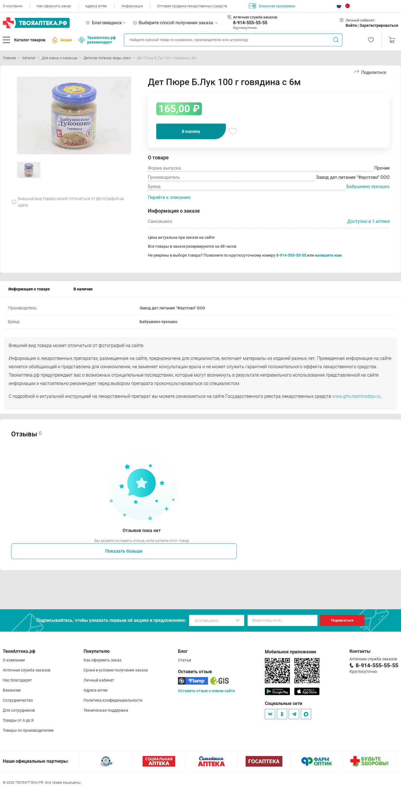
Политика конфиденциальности (113, 700)
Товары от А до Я (18, 720)
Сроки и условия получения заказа (116, 670)
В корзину (191, 131)
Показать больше (124, 551)
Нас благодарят (17, 680)
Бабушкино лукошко (368, 186)
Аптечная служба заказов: (255, 17)
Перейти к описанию (169, 197)
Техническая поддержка (106, 710)
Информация (132, 6)
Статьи (184, 660)
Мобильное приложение (290, 651)
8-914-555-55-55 (250, 22)
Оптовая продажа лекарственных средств (192, 6)
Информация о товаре (29, 289)
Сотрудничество (18, 700)
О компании (13, 6)
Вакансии (12, 690)
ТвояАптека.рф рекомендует (97, 39)
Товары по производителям (28, 730)
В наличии (83, 289)
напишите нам (328, 255)
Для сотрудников (19, 710)
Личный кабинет (99, 680)
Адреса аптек (96, 6)
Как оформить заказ (54, 6)
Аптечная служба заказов (26, 670)
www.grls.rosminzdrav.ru (356, 396)
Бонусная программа (272, 5)
